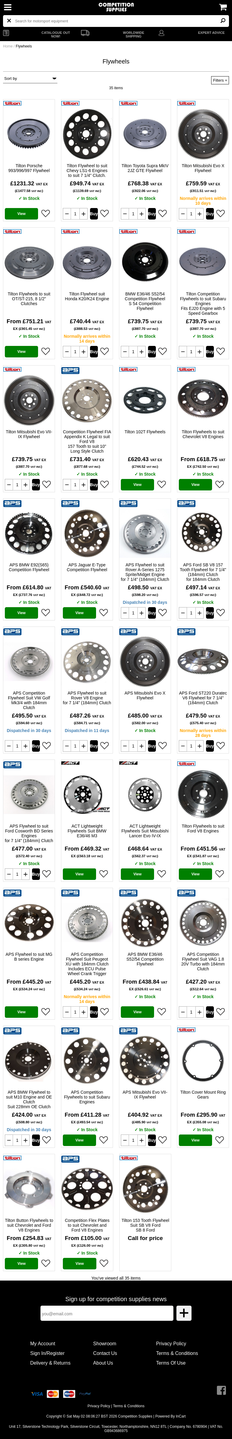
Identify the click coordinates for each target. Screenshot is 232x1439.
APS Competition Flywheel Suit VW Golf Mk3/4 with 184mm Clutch (29, 700)
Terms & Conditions (177, 1353)
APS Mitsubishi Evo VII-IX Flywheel (145, 1094)
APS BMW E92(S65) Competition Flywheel (29, 567)
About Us (103, 1363)
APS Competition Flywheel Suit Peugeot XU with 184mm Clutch (87, 964)
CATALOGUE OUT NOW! (55, 34)
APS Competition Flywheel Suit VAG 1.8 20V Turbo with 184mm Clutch (203, 961)
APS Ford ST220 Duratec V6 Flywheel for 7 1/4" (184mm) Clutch (203, 698)
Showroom (104, 1343)
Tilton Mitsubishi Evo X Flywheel (203, 168)
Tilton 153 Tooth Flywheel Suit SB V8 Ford (145, 1225)
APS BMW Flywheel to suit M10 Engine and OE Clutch (29, 1099)
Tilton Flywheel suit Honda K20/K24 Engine (87, 296)
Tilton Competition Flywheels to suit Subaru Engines (203, 303)
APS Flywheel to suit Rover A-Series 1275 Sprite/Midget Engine (145, 572)
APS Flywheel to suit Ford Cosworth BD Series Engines (29, 833)
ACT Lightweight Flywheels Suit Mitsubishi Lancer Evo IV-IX (145, 831)
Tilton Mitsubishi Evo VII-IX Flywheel (29, 434)
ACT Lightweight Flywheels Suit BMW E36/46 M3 (87, 831)
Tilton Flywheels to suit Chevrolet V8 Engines (203, 434)
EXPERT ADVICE (211, 32)
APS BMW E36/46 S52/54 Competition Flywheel (145, 959)
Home (8, 46)
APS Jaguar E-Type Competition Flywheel (87, 567)
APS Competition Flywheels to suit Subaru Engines (87, 1097)
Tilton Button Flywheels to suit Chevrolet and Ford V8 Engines (29, 1225)
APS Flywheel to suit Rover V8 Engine (87, 698)
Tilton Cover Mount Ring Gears (203, 1094)
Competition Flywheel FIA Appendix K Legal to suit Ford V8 (87, 441)
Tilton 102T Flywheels (144, 431)
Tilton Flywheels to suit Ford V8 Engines (203, 828)
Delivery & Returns (50, 1363)
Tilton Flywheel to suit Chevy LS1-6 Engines (86, 170)
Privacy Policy (171, 1343)
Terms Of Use (171, 1363)
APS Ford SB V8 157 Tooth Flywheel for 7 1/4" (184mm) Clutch (203, 572)
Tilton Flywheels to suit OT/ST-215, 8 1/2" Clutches (29, 298)
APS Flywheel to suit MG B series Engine (29, 957)
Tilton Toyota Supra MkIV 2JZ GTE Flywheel (145, 168)
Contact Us (105, 1353)
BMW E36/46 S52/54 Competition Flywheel (145, 301)
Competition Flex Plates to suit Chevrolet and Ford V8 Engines (87, 1225)
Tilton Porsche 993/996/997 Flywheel (29, 168)
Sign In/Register (47, 1353)
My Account (42, 1343)
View (21, 214)
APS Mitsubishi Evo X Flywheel (144, 695)
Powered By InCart (170, 1416)
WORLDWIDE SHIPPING (133, 34)
